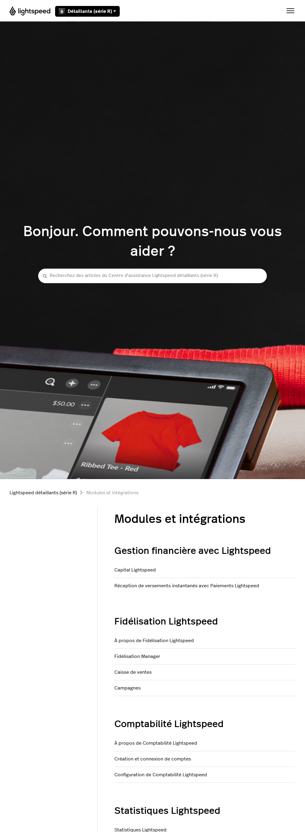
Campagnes (127, 688)
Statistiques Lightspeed (167, 811)
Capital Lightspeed (135, 570)
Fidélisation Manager (137, 656)
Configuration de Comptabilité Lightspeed (160, 774)
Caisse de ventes (133, 672)
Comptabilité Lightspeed (169, 724)
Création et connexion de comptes (152, 759)
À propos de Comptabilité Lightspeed (155, 743)
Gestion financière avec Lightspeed (192, 551)
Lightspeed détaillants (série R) (43, 492)
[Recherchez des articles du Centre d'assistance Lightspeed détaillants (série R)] (152, 276)
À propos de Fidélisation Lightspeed (154, 640)
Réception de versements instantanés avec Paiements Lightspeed (186, 585)
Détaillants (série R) (87, 11)
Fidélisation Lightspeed (166, 621)
